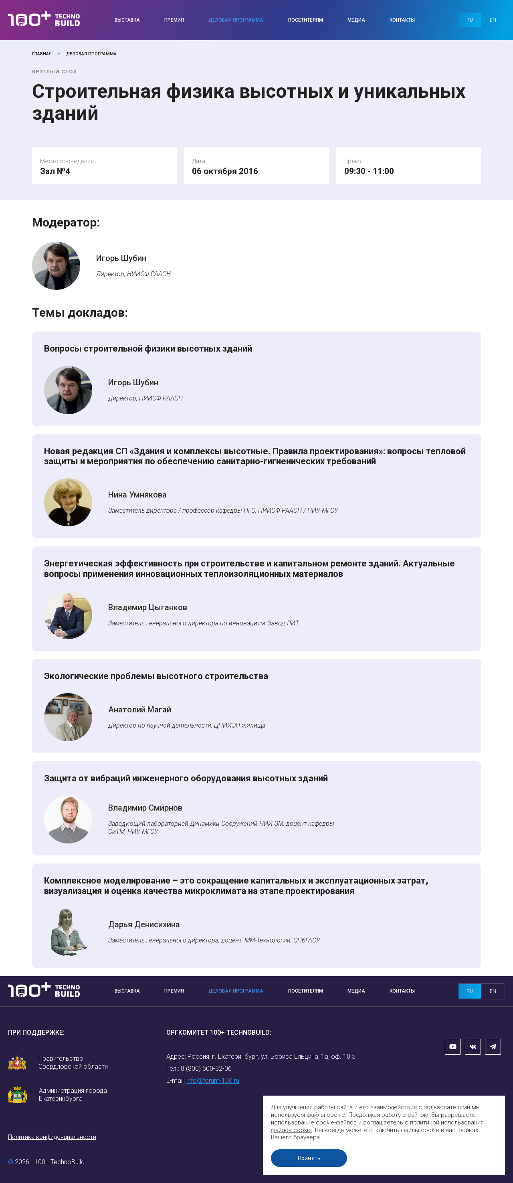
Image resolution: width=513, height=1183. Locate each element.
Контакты (402, 20)
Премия (174, 20)
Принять (310, 1158)
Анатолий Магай (139, 709)
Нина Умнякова (137, 494)
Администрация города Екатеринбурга (73, 1094)
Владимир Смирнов (145, 808)
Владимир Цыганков (147, 607)
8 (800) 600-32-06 (206, 1068)
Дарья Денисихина (144, 924)
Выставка (127, 20)
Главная (42, 54)
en (493, 20)
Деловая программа (235, 20)
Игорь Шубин (121, 258)
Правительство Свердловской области (73, 1062)
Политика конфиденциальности (52, 1137)
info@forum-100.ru (212, 1080)
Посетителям (305, 20)
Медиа (356, 20)
